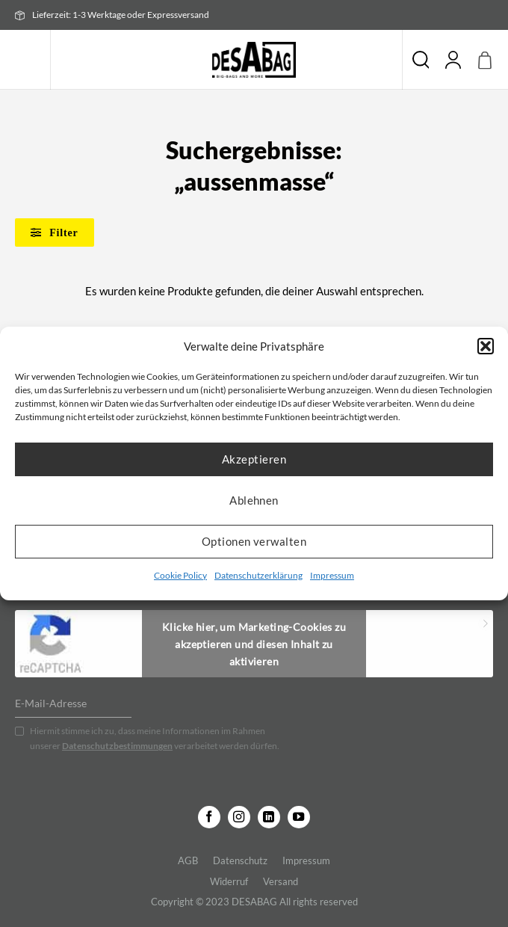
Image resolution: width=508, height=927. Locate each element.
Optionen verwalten (254, 541)
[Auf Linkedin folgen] (269, 817)
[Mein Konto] (453, 59)
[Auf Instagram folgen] (239, 817)
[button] (485, 346)
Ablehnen (254, 500)
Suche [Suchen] (420, 60)
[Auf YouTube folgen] (299, 817)
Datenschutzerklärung (258, 575)
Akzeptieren (254, 459)
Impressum (332, 575)
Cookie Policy (180, 575)
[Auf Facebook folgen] (209, 817)
